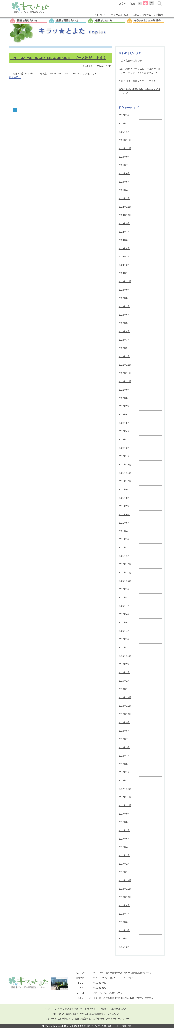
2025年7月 (124, 165)
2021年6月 (124, 514)
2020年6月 (124, 614)
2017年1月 (124, 872)
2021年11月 (125, 473)
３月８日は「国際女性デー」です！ (137, 81)
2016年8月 (124, 905)
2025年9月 (124, 156)
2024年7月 (124, 231)
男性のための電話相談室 (93, 1013)
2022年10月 (125, 381)
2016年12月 (125, 880)
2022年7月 (124, 406)
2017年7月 (124, 830)
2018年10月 (125, 714)
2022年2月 (124, 448)
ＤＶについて (114, 1013)
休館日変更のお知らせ (130, 60)
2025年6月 (124, 173)
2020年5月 (124, 622)
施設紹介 (105, 1008)
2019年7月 (124, 664)
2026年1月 (124, 132)
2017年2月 (124, 863)
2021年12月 (125, 464)
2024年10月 (125, 215)
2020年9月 (124, 589)
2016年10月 (125, 897)
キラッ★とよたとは (119, 14)
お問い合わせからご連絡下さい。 (108, 993)
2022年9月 (124, 389)
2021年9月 (124, 489)
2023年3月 (124, 339)
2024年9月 (124, 223)
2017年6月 (124, 838)
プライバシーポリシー (117, 1018)
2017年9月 (124, 813)
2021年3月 (124, 539)
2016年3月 (124, 947)
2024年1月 (124, 273)
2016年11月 (125, 888)
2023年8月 (124, 298)
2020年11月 (125, 572)
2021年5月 (124, 522)
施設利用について (120, 1008)
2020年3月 (124, 639)
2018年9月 (124, 722)
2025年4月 (124, 190)
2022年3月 (124, 439)
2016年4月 (124, 938)
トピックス (100, 14)
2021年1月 (124, 556)
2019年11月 (125, 656)
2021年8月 (124, 498)
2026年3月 (124, 115)
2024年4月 (124, 248)
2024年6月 (124, 240)
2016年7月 (124, 913)
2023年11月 (125, 281)
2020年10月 (125, 581)
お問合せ (158, 14)
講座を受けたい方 (89, 1008)
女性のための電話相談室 (65, 1013)
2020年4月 (124, 631)
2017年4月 (124, 847)
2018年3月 (124, 764)
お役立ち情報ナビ (142, 14)
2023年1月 (124, 356)
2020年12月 (125, 564)
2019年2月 (124, 680)
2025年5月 (124, 181)
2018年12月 (125, 697)
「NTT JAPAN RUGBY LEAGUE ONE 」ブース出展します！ (58, 58)
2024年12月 (125, 206)
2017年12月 (125, 789)
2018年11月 (125, 705)
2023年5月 (124, 323)
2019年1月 (124, 689)
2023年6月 (124, 314)
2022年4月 (124, 431)
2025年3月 (124, 198)
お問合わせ (98, 1018)
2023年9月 (124, 289)
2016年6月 (124, 922)
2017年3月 (124, 855)
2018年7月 (124, 739)
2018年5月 (124, 747)
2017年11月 (125, 797)
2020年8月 (124, 597)
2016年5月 (124, 930)
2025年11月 (125, 140)
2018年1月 (124, 780)
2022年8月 (124, 398)
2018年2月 (124, 772)
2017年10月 (125, 805)
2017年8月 (124, 822)
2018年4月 (124, 755)
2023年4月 (124, 331)
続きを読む (15, 77)
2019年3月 (124, 672)
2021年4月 (124, 531)
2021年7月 (124, 506)
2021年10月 (125, 481)
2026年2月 (124, 123)
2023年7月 (124, 306)
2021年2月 (124, 547)
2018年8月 (124, 730)
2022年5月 (124, 423)
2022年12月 (125, 364)
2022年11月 (125, 373)
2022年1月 (124, 456)
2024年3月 (124, 256)
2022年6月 (124, 414)
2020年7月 (124, 606)
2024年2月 (124, 265)
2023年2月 (124, 348)
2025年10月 (125, 148)
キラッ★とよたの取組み (58, 1018)
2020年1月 (124, 647)
